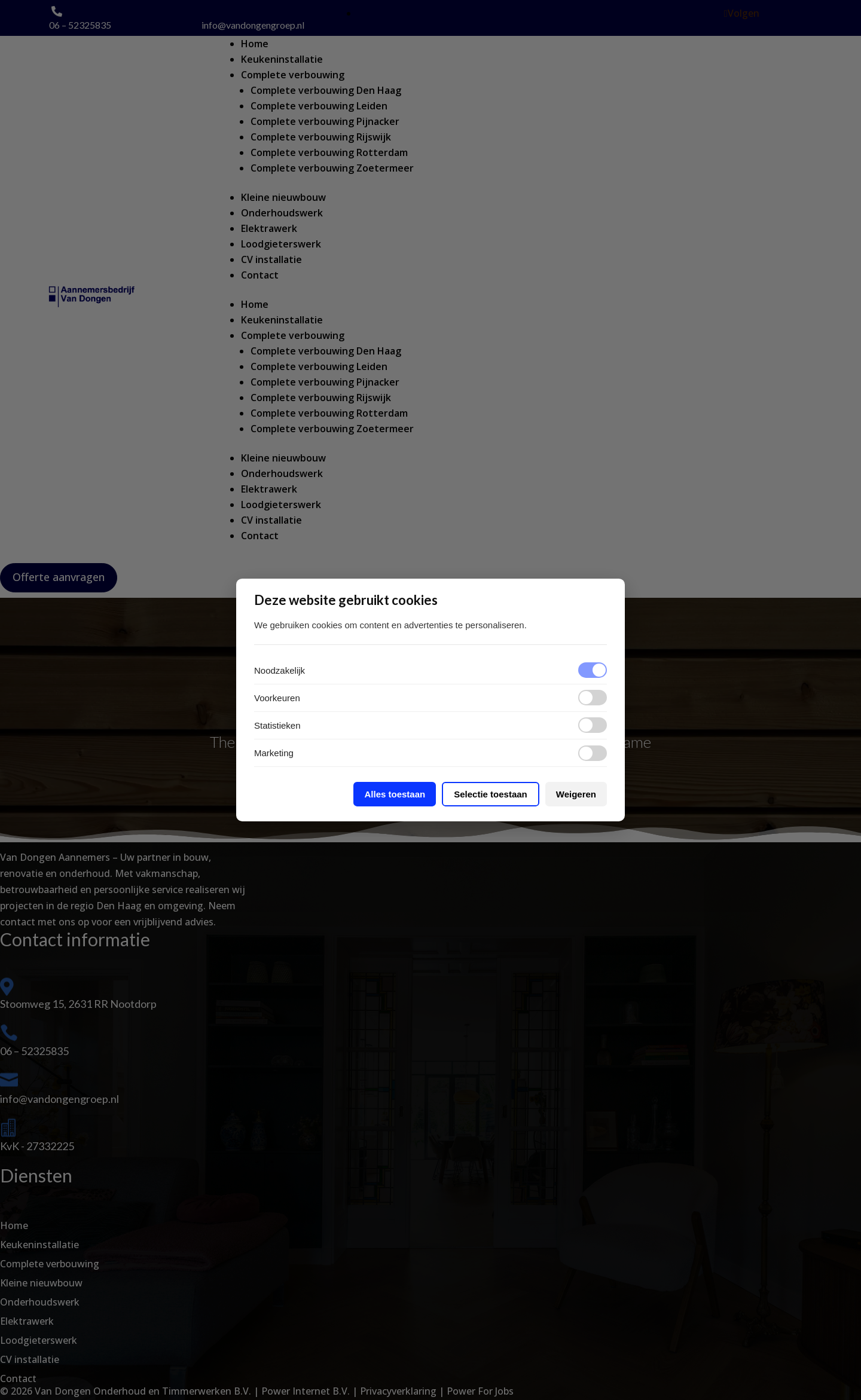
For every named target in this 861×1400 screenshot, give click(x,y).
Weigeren (576, 794)
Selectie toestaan (490, 794)
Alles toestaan (394, 794)
